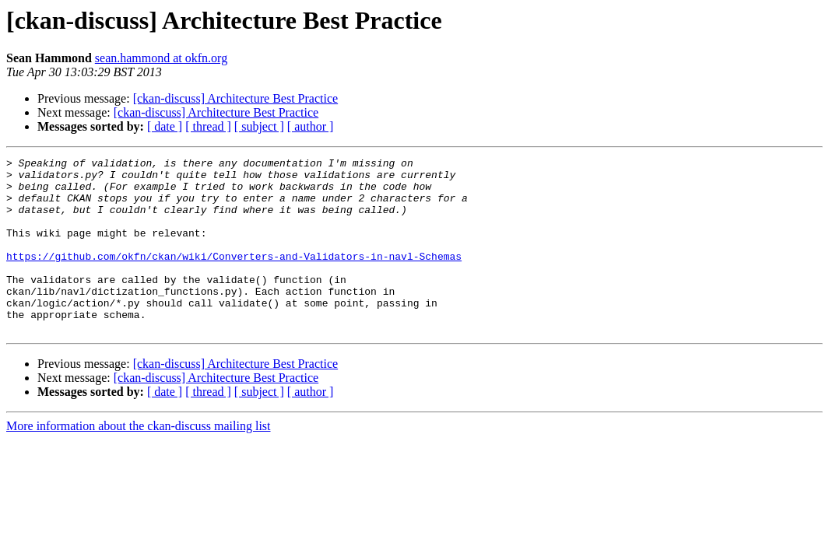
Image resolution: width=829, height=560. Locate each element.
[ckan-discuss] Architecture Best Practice (235, 98)
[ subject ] (259, 126)
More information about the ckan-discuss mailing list (138, 460)
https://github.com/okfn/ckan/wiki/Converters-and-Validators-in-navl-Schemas (234, 277)
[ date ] (164, 126)
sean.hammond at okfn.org (161, 58)
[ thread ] (208, 126)
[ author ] (310, 126)
